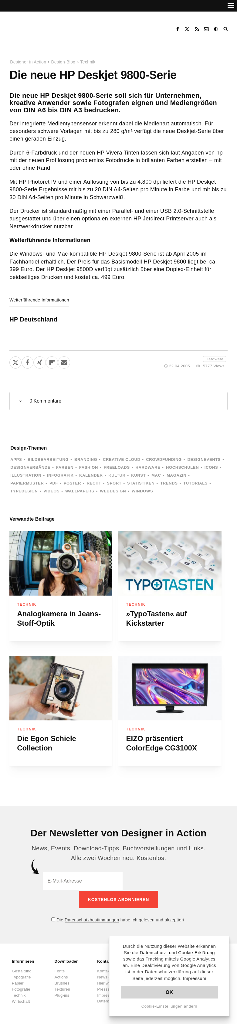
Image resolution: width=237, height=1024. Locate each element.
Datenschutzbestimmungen (92, 919)
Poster (72, 483)
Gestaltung (22, 970)
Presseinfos (107, 988)
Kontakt (207, 29)
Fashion (88, 467)
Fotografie (21, 988)
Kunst (138, 475)
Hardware (214, 359)
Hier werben (108, 982)
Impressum (194, 978)
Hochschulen (182, 467)
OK (169, 992)
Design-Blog (63, 62)
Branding (85, 459)
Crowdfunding (164, 459)
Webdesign (113, 491)
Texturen (62, 988)
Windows (142, 491)
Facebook (177, 29)
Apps (16, 459)
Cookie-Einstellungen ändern (169, 1006)
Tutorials (195, 483)
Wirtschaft (21, 1000)
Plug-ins (62, 994)
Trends (169, 483)
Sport (114, 483)
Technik (88, 62)
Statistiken (140, 483)
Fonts (60, 970)
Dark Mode (216, 29)
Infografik (60, 475)
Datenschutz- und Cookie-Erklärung (177, 952)
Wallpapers (79, 491)
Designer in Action (41, 27)
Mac (156, 475)
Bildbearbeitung (48, 459)
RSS (197, 29)
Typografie (21, 976)
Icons (211, 467)
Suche (226, 29)
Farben (64, 467)
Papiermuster (27, 483)
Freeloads (117, 467)
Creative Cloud (122, 459)
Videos (51, 491)
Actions (61, 976)
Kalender (91, 475)
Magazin (176, 475)
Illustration (25, 475)
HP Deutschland (33, 319)
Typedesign (24, 491)
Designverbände (30, 467)
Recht (94, 483)
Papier (18, 982)
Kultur (116, 475)
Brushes (62, 982)
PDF (53, 483)
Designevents (204, 459)
